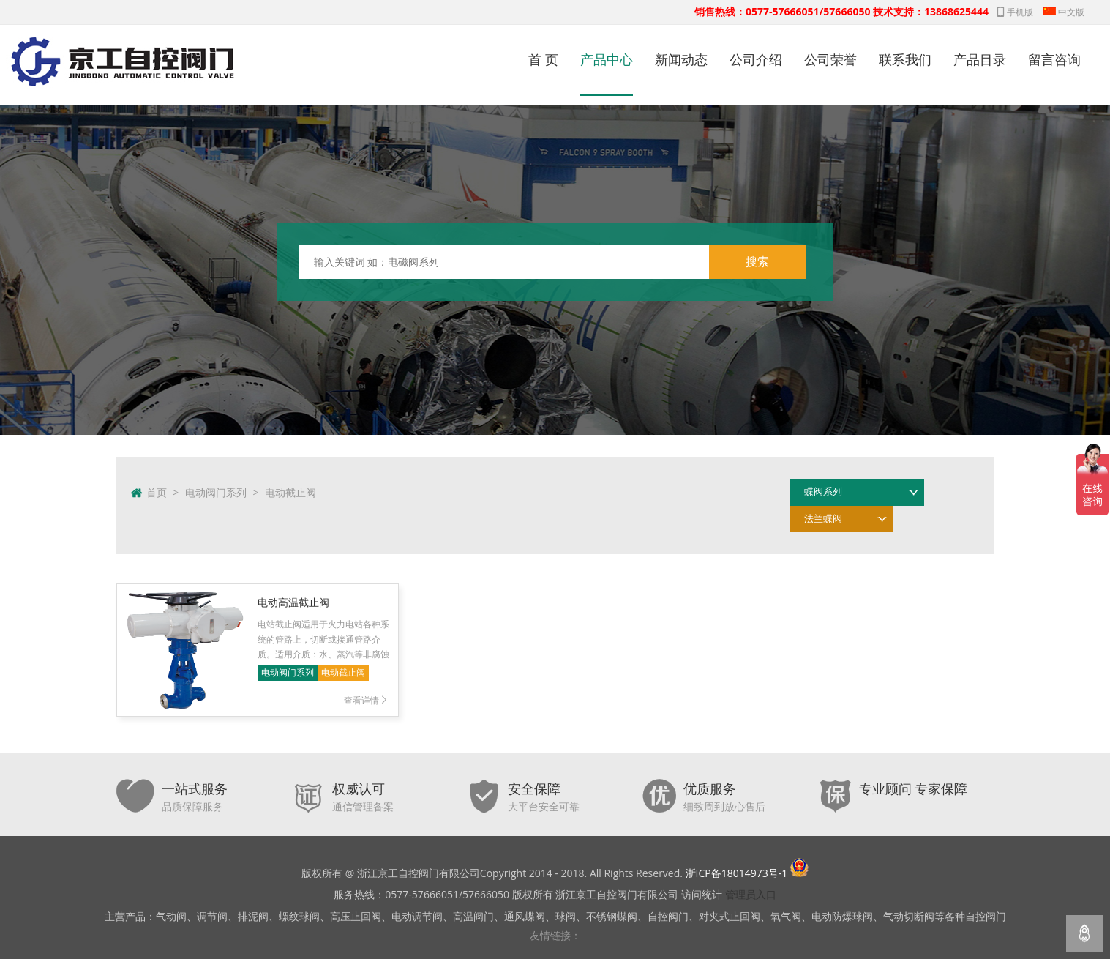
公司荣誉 (830, 59)
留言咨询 (1054, 59)
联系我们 (905, 59)
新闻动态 (681, 59)
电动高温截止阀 (293, 602)
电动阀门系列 (216, 492)
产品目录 (979, 59)
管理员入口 (750, 894)
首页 (156, 492)
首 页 (543, 59)
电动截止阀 (290, 492)
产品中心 (606, 59)
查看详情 (366, 700)
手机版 (1015, 12)
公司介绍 (756, 59)
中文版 (1063, 12)
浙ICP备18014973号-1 (737, 873)
